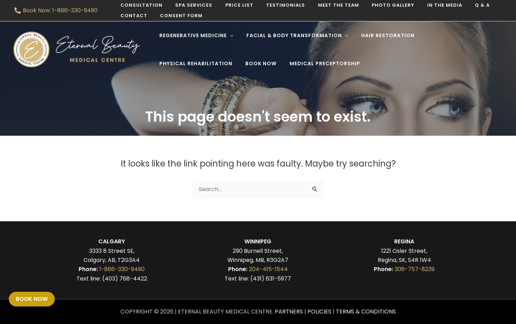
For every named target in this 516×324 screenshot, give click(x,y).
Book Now (32, 299)
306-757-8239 (415, 269)
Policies (319, 312)
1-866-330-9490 (122, 269)
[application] (228, 35)
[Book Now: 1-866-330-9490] (56, 10)
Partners (289, 312)
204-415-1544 (268, 269)
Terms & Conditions (366, 312)
